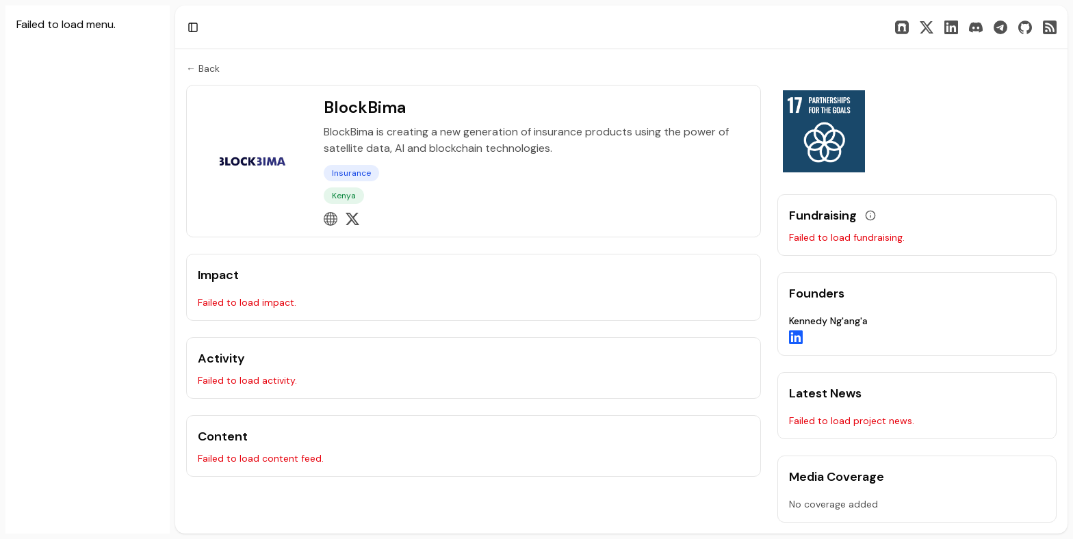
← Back (203, 68)
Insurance (351, 173)
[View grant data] (870, 215)
